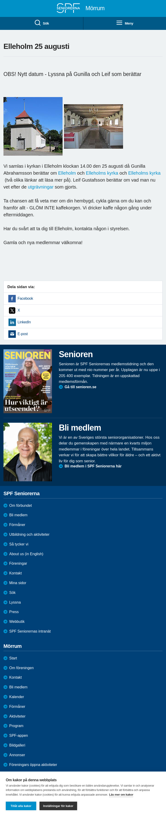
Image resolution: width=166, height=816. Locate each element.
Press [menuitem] (14, 612)
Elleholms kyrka (103, 173)
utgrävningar (41, 186)
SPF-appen (18, 735)
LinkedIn (24, 322)
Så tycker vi (18, 544)
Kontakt (15, 677)
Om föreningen (21, 668)
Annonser (17, 755)
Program (16, 726)
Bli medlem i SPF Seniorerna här (93, 466)
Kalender (16, 697)
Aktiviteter (17, 716)
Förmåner (17, 525)
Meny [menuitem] (124, 23)
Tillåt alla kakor (21, 806)
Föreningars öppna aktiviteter (33, 765)
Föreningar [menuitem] (18, 563)
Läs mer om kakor (121, 794)
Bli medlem (18, 515)
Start (13, 658)
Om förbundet (20, 505)
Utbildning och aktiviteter (29, 534)
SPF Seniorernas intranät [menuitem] (30, 631)
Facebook (25, 298)
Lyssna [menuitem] (15, 602)
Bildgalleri (17, 745)
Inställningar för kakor (58, 806)
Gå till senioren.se (81, 387)
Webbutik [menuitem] (16, 622)
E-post (23, 334)
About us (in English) (26, 554)
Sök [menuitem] (41, 23)
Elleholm (67, 173)
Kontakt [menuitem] (15, 573)
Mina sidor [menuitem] (17, 583)
